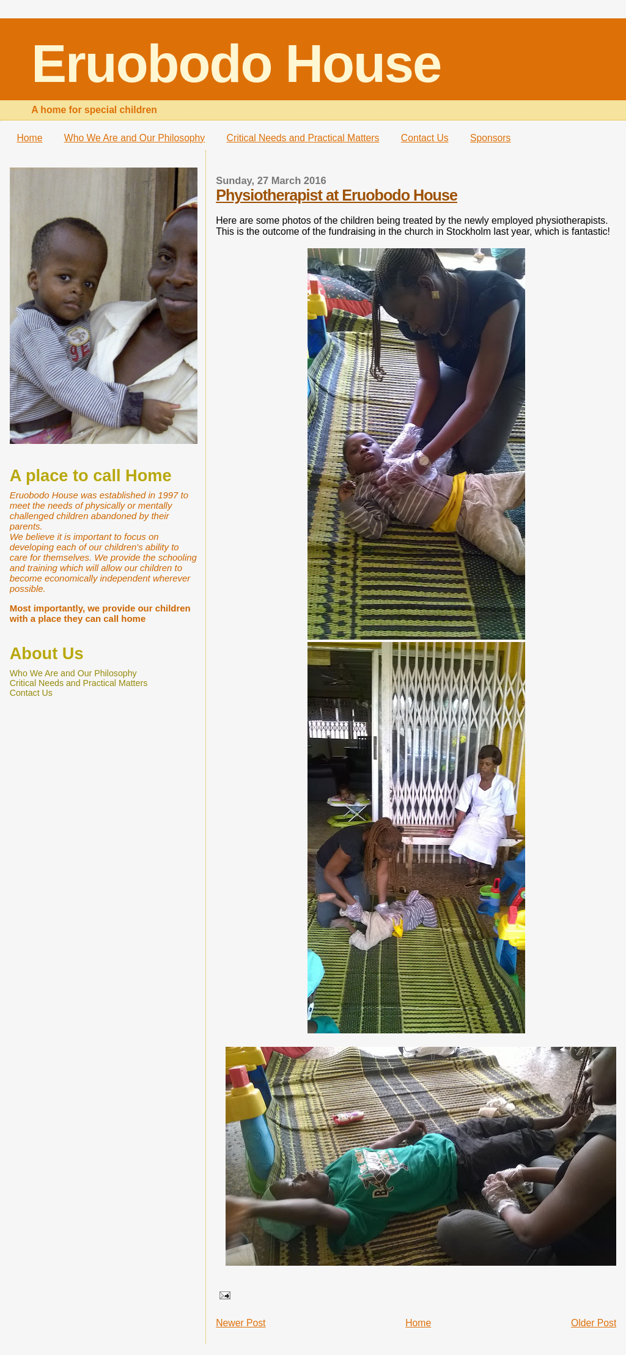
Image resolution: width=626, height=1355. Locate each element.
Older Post (593, 1323)
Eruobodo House (236, 63)
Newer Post (240, 1323)
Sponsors (490, 138)
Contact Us (425, 138)
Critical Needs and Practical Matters (303, 138)
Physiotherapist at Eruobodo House (336, 195)
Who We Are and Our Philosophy (134, 138)
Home (30, 138)
